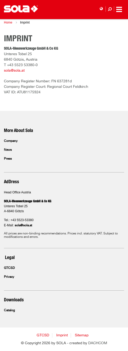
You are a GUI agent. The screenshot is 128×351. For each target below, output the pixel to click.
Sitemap (81, 335)
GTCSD (9, 268)
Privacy (9, 277)
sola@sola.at (14, 70)
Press (8, 158)
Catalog (9, 310)
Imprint (62, 335)
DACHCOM (97, 343)
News (8, 150)
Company (11, 141)
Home (8, 22)
